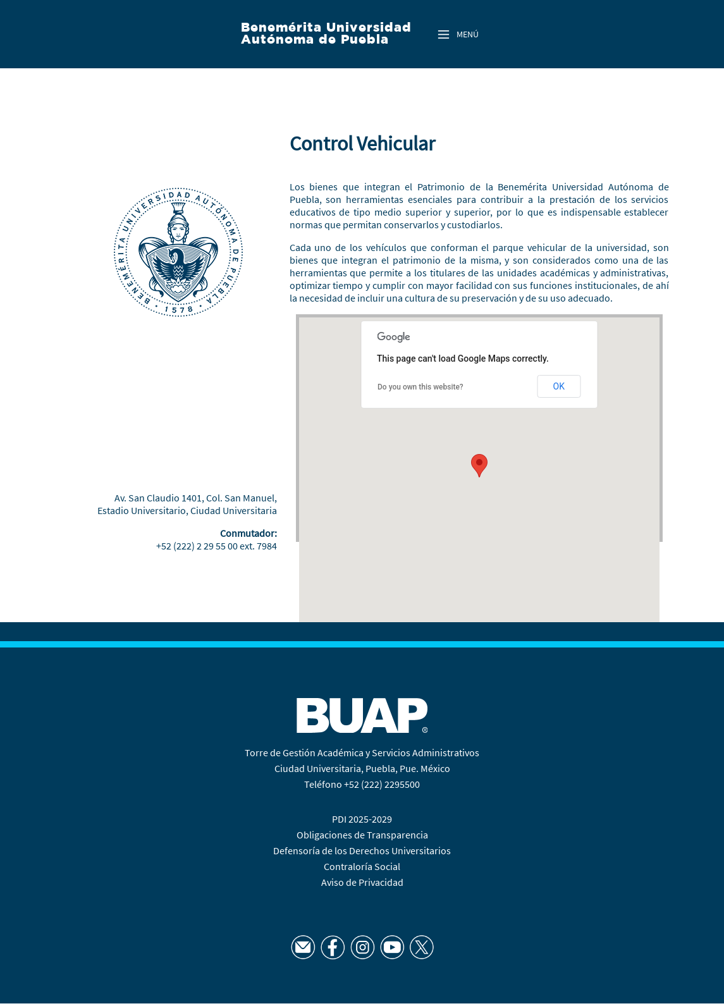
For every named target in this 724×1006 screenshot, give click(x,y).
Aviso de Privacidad (362, 882)
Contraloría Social (362, 866)
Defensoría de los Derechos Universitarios (362, 850)
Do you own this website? (420, 387)
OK (559, 386)
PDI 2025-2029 (362, 819)
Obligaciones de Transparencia (362, 834)
